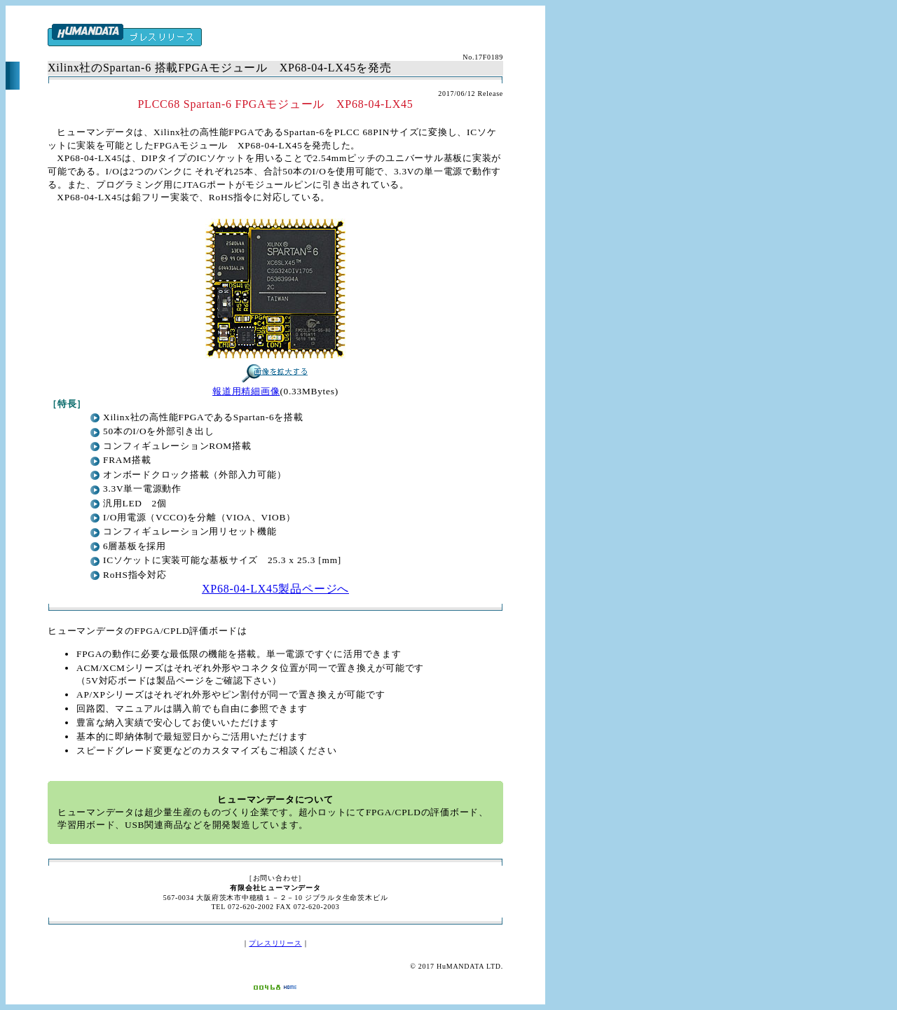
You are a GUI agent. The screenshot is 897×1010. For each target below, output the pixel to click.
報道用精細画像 (246, 391)
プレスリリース (275, 943)
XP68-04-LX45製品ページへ (275, 589)
